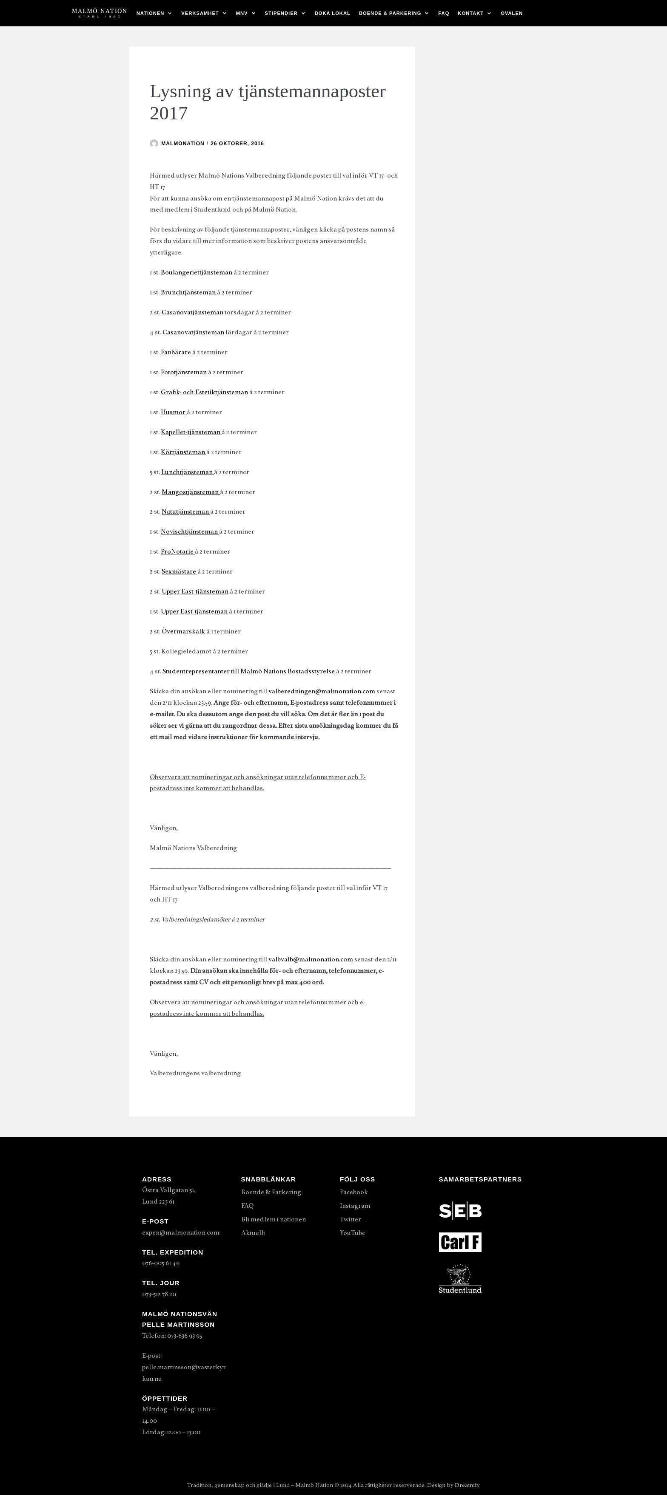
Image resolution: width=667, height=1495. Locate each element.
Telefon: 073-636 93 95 (172, 1336)
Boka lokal (333, 13)
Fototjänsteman (184, 372)
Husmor (174, 412)
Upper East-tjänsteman (195, 591)
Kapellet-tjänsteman (191, 432)
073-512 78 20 (159, 1294)
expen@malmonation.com (180, 1232)
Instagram (355, 1206)
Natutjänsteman (186, 511)
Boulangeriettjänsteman (196, 272)
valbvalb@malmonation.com (310, 959)
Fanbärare (176, 352)
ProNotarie (178, 551)
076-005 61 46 (161, 1263)
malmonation (182, 144)
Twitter (350, 1219)
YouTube (352, 1233)
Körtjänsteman (183, 452)
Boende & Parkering (271, 1192)
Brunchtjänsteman (188, 292)
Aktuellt (253, 1233)
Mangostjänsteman (191, 492)
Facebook (354, 1192)
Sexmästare (179, 571)
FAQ (443, 13)
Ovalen (512, 13)
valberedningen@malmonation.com (321, 691)
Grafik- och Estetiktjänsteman (204, 392)
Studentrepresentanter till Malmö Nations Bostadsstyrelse (248, 671)
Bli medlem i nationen (273, 1219)
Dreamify (467, 1485)
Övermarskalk (183, 631)
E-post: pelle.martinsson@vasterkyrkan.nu (184, 1367)
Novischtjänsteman (190, 531)
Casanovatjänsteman (192, 312)
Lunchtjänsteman (187, 472)
